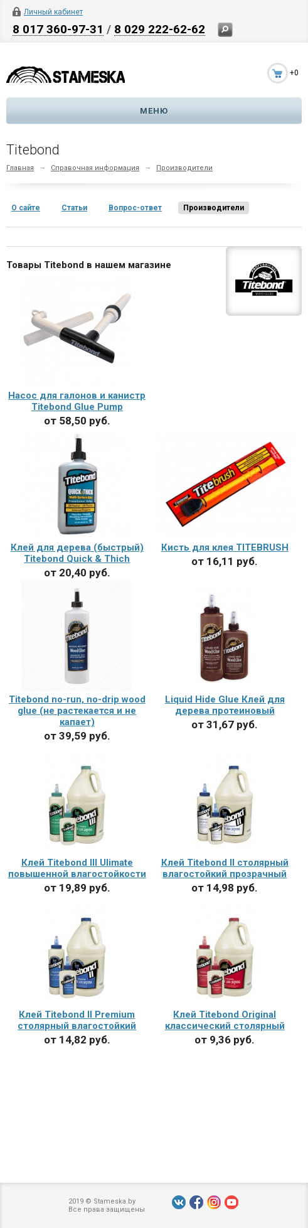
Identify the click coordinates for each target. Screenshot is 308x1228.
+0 (294, 72)
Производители (184, 168)
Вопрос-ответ (135, 207)
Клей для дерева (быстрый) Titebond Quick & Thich (77, 553)
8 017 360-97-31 (58, 29)
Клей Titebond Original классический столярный (225, 1020)
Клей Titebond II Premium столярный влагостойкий (77, 1020)
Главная (20, 168)
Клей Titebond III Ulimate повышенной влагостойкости (77, 868)
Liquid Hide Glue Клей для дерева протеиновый (225, 705)
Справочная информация (95, 168)
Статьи (74, 207)
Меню (154, 111)
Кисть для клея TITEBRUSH (225, 547)
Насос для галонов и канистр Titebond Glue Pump (77, 401)
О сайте (25, 207)
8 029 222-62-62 (159, 29)
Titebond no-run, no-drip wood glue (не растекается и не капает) (77, 711)
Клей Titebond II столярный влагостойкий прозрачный (225, 868)
